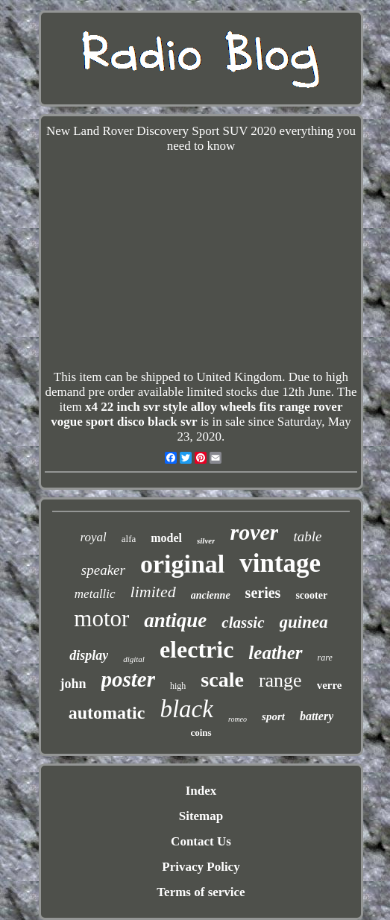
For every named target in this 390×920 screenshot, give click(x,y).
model (166, 538)
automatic (107, 712)
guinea (304, 622)
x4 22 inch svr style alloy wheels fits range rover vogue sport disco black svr (196, 414)
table (307, 536)
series (263, 593)
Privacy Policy (200, 867)
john (73, 683)
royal (94, 537)
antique (175, 620)
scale (222, 679)
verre (329, 685)
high (178, 686)
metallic (95, 594)
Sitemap (201, 816)
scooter (311, 595)
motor (101, 618)
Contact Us (201, 841)
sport (273, 716)
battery (316, 716)
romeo (237, 719)
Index (201, 791)
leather (275, 653)
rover (254, 532)
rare (325, 657)
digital (134, 659)
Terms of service (201, 892)
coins (200, 732)
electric (196, 649)
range (280, 680)
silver (206, 540)
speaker (103, 570)
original (182, 564)
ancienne (210, 595)
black (186, 709)
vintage (280, 563)
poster (128, 679)
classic (242, 622)
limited (153, 591)
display (88, 655)
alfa (129, 538)
